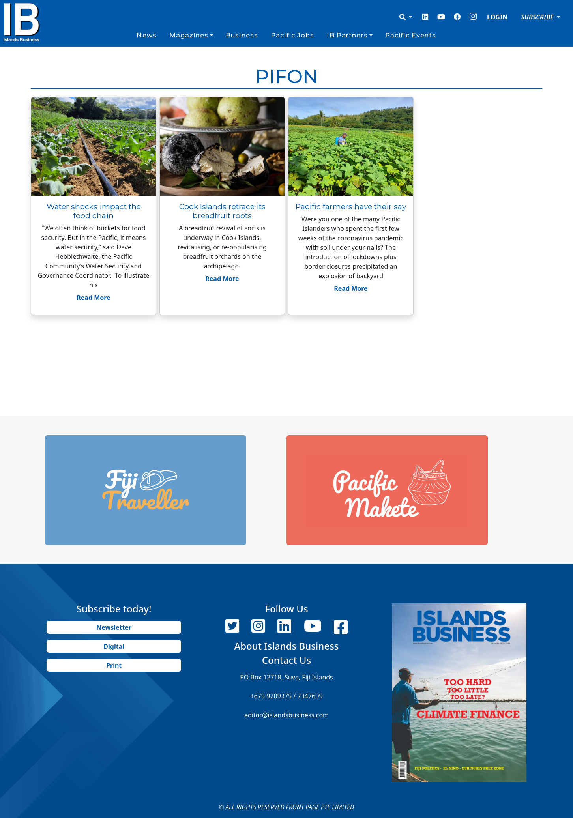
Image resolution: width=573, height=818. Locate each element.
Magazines (188, 35)
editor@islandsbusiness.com (286, 715)
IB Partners (347, 35)
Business (242, 35)
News (146, 35)
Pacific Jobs (292, 35)
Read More (93, 297)
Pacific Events (410, 35)
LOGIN (497, 17)
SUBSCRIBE (538, 17)
